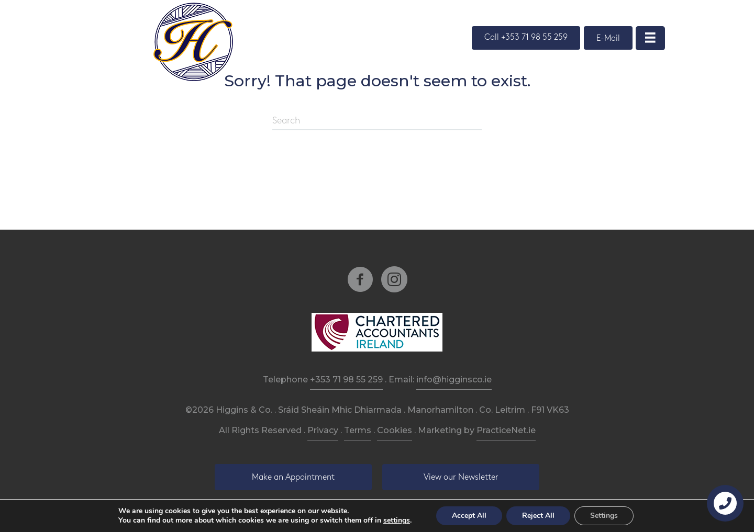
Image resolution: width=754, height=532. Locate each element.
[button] (526, 38)
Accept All (469, 515)
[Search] (377, 121)
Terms (357, 430)
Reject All (538, 515)
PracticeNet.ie (506, 430)
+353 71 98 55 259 (346, 379)
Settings (604, 515)
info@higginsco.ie (454, 379)
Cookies (394, 430)
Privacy (322, 430)
